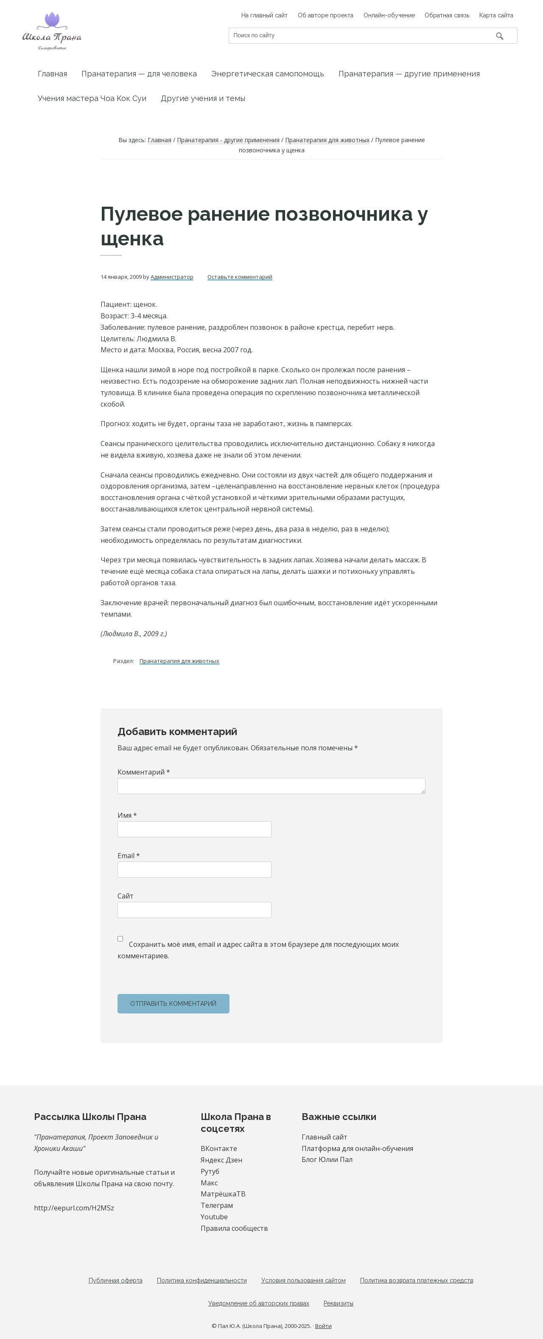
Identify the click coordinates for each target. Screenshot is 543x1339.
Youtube (214, 1216)
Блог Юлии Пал (327, 1159)
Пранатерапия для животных (179, 661)
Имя (127, 815)
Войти (323, 1326)
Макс (209, 1182)
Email (129, 855)
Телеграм (217, 1205)
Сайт (126, 896)
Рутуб (210, 1171)
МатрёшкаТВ (223, 1194)
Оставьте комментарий (239, 277)
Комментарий (144, 772)
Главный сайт (324, 1137)
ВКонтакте (219, 1148)
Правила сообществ (234, 1228)
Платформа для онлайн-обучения (357, 1148)
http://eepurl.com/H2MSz (74, 1208)
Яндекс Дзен (221, 1160)
